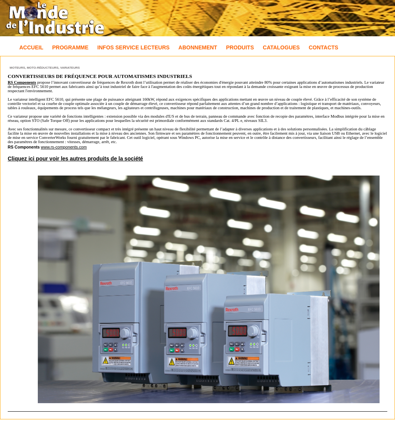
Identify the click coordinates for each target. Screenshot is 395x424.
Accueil (31, 47)
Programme (70, 47)
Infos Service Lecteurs (133, 47)
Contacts (323, 47)
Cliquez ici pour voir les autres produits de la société (75, 158)
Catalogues (281, 47)
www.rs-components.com (64, 147)
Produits (240, 47)
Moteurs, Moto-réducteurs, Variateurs (45, 67)
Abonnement (198, 47)
